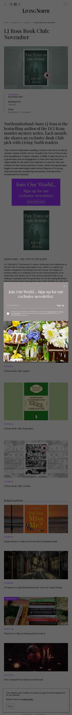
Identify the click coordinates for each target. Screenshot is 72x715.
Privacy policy (51, 312)
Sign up (60, 305)
